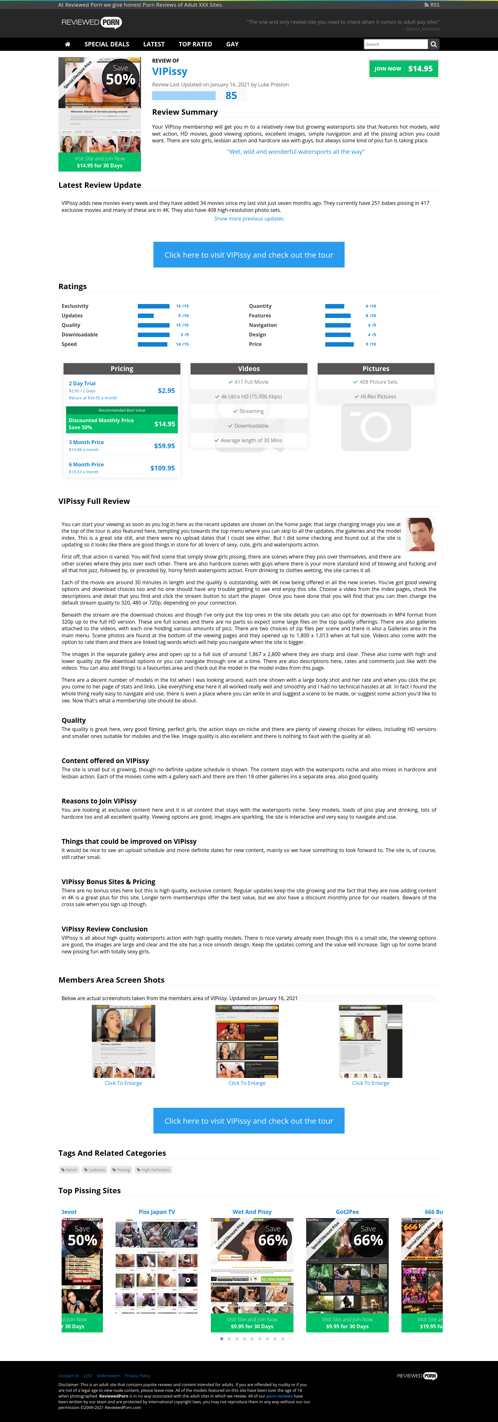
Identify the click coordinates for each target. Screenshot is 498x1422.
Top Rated (195, 44)
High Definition (153, 1170)
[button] (221, 1339)
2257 (87, 1375)
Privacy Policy (137, 1375)
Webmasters (109, 1375)
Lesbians (94, 1170)
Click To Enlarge (123, 1083)
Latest (154, 44)
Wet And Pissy (252, 1211)
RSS (432, 4)
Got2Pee (347, 1211)
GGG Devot (62, 1211)
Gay (232, 44)
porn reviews (279, 1396)
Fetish (69, 1170)
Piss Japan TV (157, 1211)
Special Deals (106, 44)
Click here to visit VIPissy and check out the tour (249, 254)
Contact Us (68, 1375)
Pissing (121, 1170)
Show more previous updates (249, 218)
